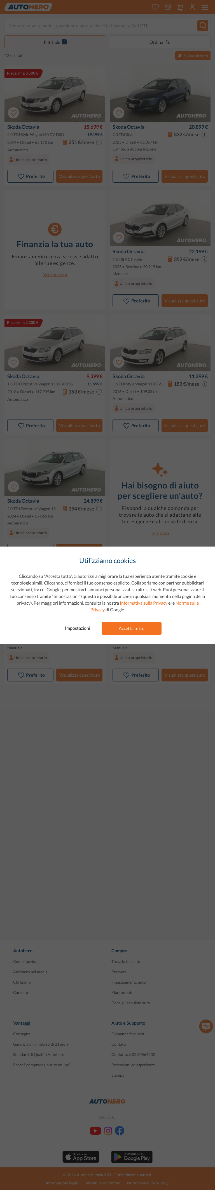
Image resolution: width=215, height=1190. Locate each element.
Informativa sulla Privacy (143, 602)
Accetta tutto (131, 628)
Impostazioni (77, 628)
